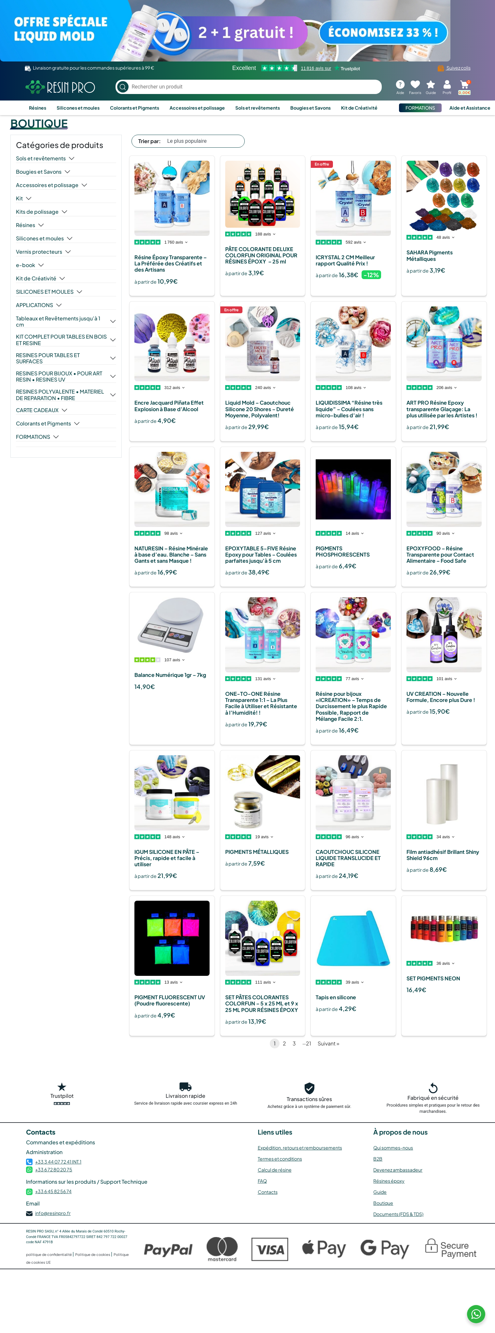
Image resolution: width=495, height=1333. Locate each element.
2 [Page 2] (284, 1043)
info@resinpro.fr (53, 1213)
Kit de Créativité (359, 108)
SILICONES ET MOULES (45, 292)
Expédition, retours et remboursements (300, 1148)
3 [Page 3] (294, 1043)
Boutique (383, 1203)
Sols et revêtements (257, 108)
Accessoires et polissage (197, 108)
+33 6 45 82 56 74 (53, 1191)
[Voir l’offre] (247, 30)
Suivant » (328, 1043)
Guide (380, 1192)
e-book (25, 265)
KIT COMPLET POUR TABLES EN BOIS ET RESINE (61, 339)
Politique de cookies (93, 1254)
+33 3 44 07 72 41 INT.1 (58, 1162)
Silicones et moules (78, 108)
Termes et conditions (280, 1159)
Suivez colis (454, 68)
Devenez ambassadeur (397, 1170)
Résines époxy (389, 1181)
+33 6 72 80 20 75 (53, 1169)
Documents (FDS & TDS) (398, 1214)
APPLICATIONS (34, 305)
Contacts (268, 1192)
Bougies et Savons (310, 108)
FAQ (262, 1181)
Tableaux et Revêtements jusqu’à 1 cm (58, 321)
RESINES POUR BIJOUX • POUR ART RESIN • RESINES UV (59, 376)
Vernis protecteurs (39, 252)
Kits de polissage (37, 212)
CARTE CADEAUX (37, 410)
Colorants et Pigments (134, 108)
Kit (19, 198)
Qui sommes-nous (393, 1148)
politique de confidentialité (49, 1254)
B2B (377, 1159)
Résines (37, 108)
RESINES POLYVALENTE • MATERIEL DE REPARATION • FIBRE (60, 394)
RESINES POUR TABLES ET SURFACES (48, 358)
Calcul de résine (275, 1170)
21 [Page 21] (308, 1043)
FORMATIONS (420, 108)
